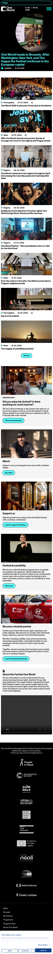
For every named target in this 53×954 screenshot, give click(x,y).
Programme (8, 920)
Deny (9, 951)
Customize (26, 951)
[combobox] (26, 3)
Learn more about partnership (16, 659)
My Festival (7, 916)
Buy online (9, 473)
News (5, 908)
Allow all (43, 950)
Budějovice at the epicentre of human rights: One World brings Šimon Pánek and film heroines (24, 212)
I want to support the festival (15, 525)
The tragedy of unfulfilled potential (17, 349)
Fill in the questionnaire (13, 420)
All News (26, 355)
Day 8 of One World (10, 316)
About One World (10, 927)
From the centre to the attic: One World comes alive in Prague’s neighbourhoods (26, 282)
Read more (9, 586)
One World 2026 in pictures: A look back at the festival (26, 105)
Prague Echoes (9, 924)
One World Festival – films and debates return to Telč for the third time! (25, 247)
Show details (43, 945)
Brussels (6, 912)
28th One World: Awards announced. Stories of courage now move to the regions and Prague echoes (26, 139)
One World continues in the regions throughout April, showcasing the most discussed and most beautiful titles (25, 175)
